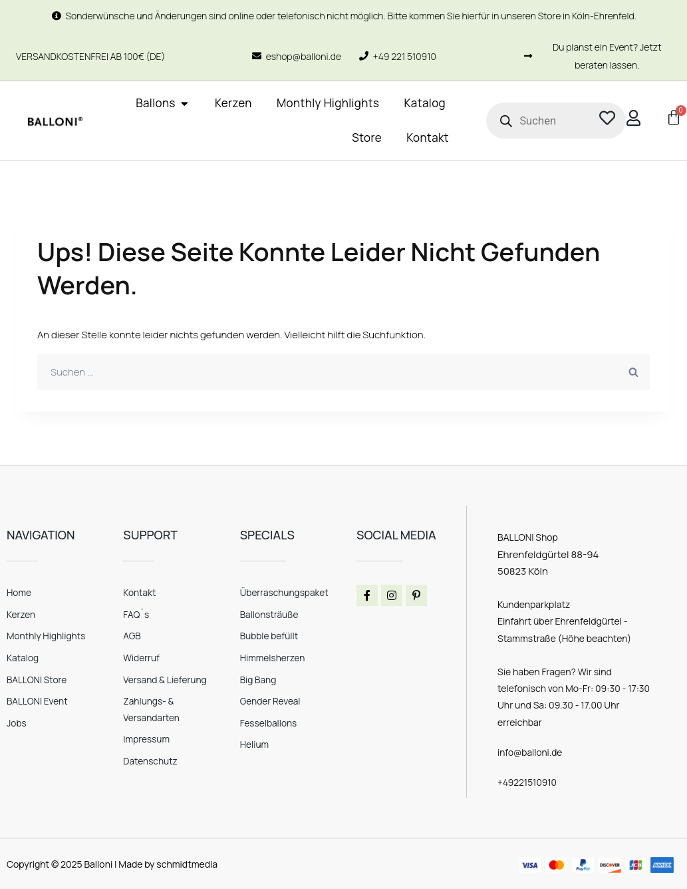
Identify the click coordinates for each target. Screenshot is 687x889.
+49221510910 (527, 782)
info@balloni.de (530, 752)
